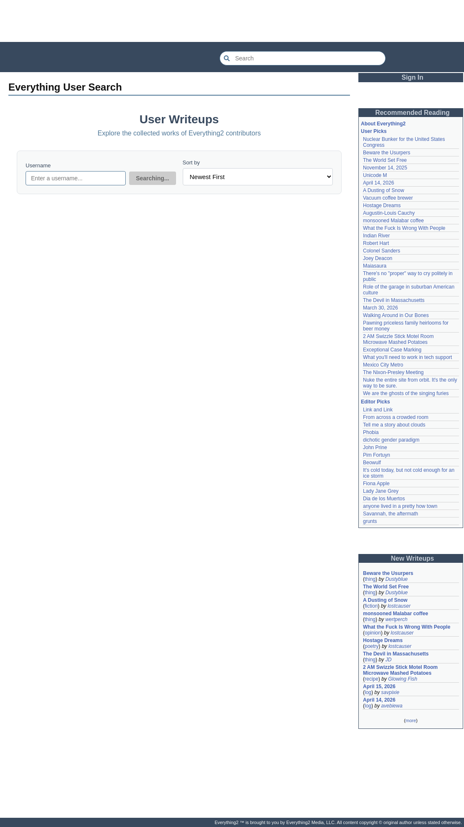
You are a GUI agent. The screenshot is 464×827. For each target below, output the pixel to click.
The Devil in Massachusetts (394, 300)
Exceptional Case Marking (392, 350)
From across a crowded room (395, 417)
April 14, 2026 (378, 183)
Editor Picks (375, 402)
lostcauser (399, 606)
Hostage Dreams (382, 205)
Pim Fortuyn (376, 455)
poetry (371, 646)
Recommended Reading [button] (412, 112)
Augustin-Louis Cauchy (389, 213)
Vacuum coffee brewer (388, 198)
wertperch (396, 619)
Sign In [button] (412, 77)
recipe (371, 679)
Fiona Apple (376, 483)
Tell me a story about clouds (394, 425)
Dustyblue (396, 579)
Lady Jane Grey (381, 491)
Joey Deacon (377, 258)
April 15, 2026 (379, 686)
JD (388, 660)
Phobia (370, 432)
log (368, 692)
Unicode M (375, 175)
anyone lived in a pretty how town (400, 506)
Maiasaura (374, 266)
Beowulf (372, 463)
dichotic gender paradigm (391, 440)
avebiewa (391, 706)
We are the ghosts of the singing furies (406, 393)
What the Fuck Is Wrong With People (404, 228)
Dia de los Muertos (384, 499)
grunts (370, 521)
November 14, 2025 (385, 168)
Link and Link (378, 410)
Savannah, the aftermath (390, 514)
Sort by (191, 162)
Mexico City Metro (383, 365)
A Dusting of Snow (383, 190)
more (410, 720)
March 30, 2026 (380, 308)
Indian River (376, 236)
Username (38, 165)
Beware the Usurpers (386, 153)
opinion (373, 633)
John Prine (375, 447)
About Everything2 (383, 124)
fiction (371, 606)
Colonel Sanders (381, 251)
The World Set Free (385, 160)
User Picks (373, 131)
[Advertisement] (232, 21)
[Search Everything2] (303, 58)
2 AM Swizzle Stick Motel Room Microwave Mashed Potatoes (398, 339)
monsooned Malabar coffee (393, 221)
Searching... (152, 178)
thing (370, 579)
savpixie (390, 692)
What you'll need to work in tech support (407, 357)
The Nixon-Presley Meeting (393, 372)
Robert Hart (376, 243)
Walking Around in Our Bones (396, 315)
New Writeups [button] (412, 558)
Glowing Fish (402, 679)
